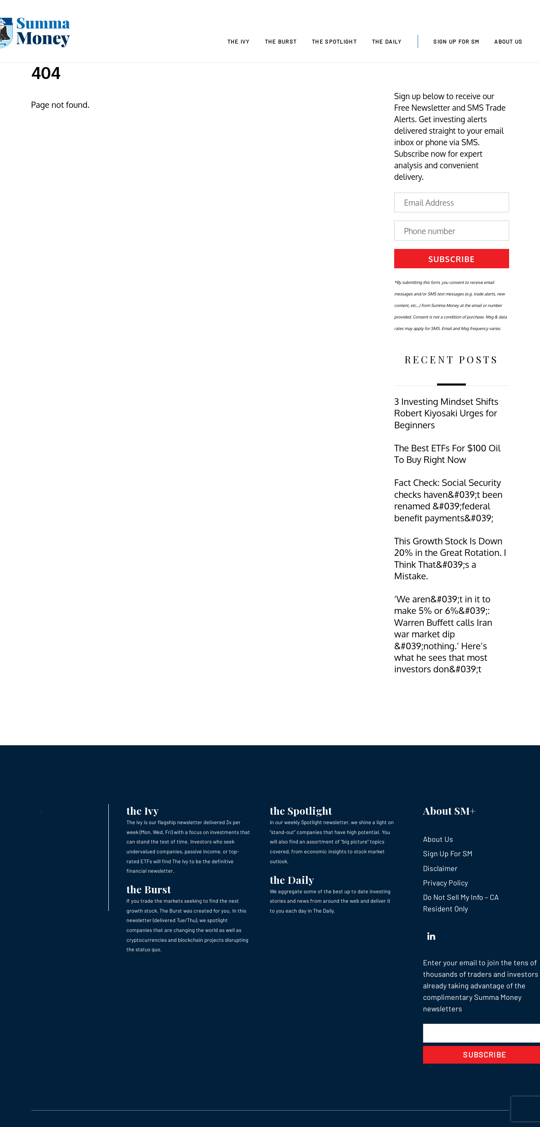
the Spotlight (301, 810)
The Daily (387, 41)
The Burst (281, 41)
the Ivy (142, 810)
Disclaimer (440, 868)
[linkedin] (431, 934)
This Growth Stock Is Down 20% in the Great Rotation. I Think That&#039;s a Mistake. (450, 558)
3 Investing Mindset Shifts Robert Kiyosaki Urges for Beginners (446, 413)
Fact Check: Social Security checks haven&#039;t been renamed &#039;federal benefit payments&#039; (448, 500)
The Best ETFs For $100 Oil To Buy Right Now (447, 453)
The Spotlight (334, 41)
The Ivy (238, 41)
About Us (508, 41)
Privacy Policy (445, 882)
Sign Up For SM (456, 41)
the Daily (292, 879)
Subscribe (451, 259)
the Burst (148, 889)
